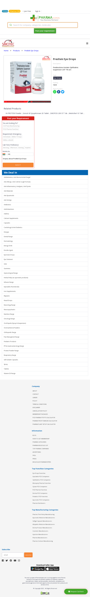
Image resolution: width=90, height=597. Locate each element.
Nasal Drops (8, 300)
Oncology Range (9, 319)
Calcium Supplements (11, 218)
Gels (5, 264)
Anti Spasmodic (9, 196)
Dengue (6, 232)
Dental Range (8, 237)
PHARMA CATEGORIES (39, 442)
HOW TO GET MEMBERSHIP (41, 439)
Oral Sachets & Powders (12, 328)
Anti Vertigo (8, 200)
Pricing (5, 11)
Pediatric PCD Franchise (40, 496)
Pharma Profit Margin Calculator (45, 421)
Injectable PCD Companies (41, 476)
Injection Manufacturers (40, 534)
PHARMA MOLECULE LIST (40, 445)
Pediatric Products (10, 341)
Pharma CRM (15, 11)
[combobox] (43, 25)
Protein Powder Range (11, 351)
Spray (6, 364)
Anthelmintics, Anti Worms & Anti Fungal (17, 177)
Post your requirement (45, 31)
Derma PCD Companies (40, 493)
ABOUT (35, 391)
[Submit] (10, 25)
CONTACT (36, 394)
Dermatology (8, 241)
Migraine (7, 296)
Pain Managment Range (11, 337)
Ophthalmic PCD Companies (41, 480)
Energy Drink (8, 246)
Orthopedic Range (10, 332)
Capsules (7, 223)
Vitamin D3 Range (9, 373)
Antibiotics (7, 205)
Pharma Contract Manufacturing (43, 541)
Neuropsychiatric (9, 310)
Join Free (27, 11)
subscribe (28, 555)
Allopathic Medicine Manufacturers (44, 524)
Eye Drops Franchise (39, 473)
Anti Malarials (8, 191)
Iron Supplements (10, 291)
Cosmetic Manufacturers (40, 531)
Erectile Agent (8, 250)
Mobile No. (6, 151)
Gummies (7, 268)
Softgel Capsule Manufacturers (42, 521)
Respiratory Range (10, 355)
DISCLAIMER (36, 407)
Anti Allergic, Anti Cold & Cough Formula (17, 182)
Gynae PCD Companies (40, 486)
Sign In (37, 11)
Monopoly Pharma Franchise (42, 483)
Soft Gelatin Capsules (11, 360)
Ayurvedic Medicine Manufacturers (44, 518)
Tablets (6, 369)
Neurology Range (9, 305)
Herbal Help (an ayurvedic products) (16, 278)
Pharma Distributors (39, 503)
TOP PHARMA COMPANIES (41, 449)
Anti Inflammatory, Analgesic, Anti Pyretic (17, 186)
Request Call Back (76, 591)
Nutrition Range (9, 314)
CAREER (35, 397)
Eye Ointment (8, 259)
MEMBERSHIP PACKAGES (40, 414)
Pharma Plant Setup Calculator (44, 424)
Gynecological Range (11, 273)
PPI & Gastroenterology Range (14, 346)
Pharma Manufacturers (40, 538)
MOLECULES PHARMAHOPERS (42, 462)
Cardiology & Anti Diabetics (13, 227)
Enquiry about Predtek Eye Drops (18, 158)
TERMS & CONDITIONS (40, 404)
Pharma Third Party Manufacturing (43, 514)
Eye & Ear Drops (9, 255)
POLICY (35, 401)
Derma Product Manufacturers (42, 528)
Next (18, 165)
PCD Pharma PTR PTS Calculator (44, 417)
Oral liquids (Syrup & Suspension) (15, 323)
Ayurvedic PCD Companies (41, 500)
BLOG (34, 435)
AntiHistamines (9, 209)
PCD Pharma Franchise (40, 490)
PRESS (34, 459)
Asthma (6, 214)
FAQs (34, 455)
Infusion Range (9, 282)
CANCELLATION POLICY (40, 411)
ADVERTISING (37, 452)
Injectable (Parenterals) (11, 287)
